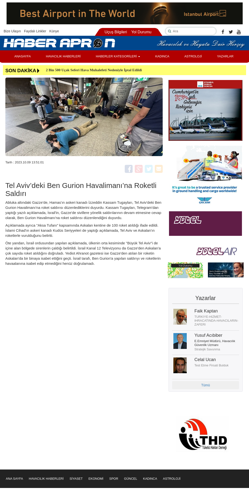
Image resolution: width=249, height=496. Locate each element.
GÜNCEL (130, 478)
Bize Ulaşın (12, 31)
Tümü (205, 385)
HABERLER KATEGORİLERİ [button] (118, 56)
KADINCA (162, 56)
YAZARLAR (225, 56)
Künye (54, 31)
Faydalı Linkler (35, 31)
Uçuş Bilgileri (116, 32)
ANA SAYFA (14, 478)
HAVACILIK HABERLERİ (63, 56)
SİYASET (76, 478)
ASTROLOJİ (193, 56)
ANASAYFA (22, 56)
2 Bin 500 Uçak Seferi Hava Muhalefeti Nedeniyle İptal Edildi (94, 70)
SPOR (113, 478)
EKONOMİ (96, 478)
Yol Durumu (141, 32)
